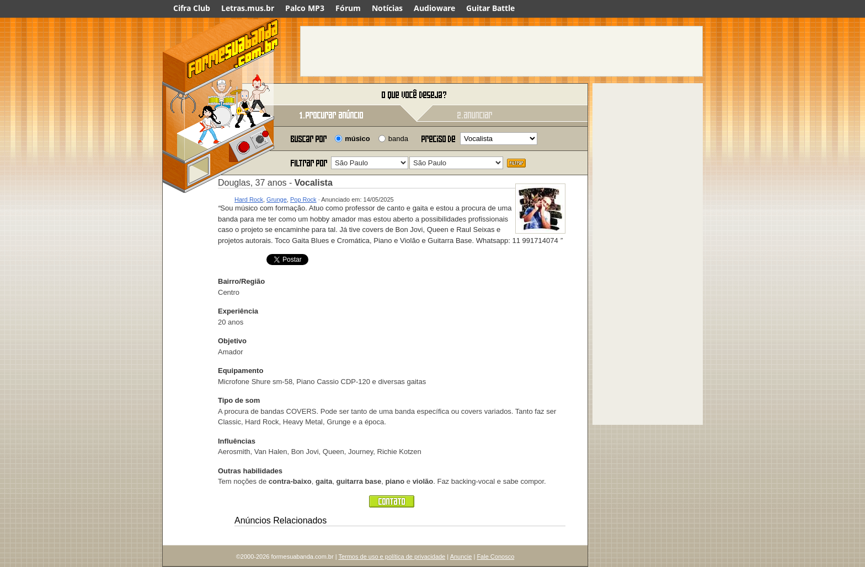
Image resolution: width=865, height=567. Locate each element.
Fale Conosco (495, 556)
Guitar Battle (490, 8)
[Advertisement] (501, 51)
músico (357, 138)
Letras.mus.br (247, 8)
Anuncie (461, 556)
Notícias (387, 8)
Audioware (434, 8)
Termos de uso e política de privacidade (391, 556)
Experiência (238, 311)
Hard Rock (248, 199)
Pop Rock (303, 199)
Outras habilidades (250, 471)
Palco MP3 (304, 8)
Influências (236, 441)
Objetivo (232, 341)
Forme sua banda (220, 95)
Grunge (276, 199)
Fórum (348, 8)
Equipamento (240, 370)
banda (398, 138)
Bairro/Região (241, 281)
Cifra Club (191, 8)
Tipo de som (239, 400)
